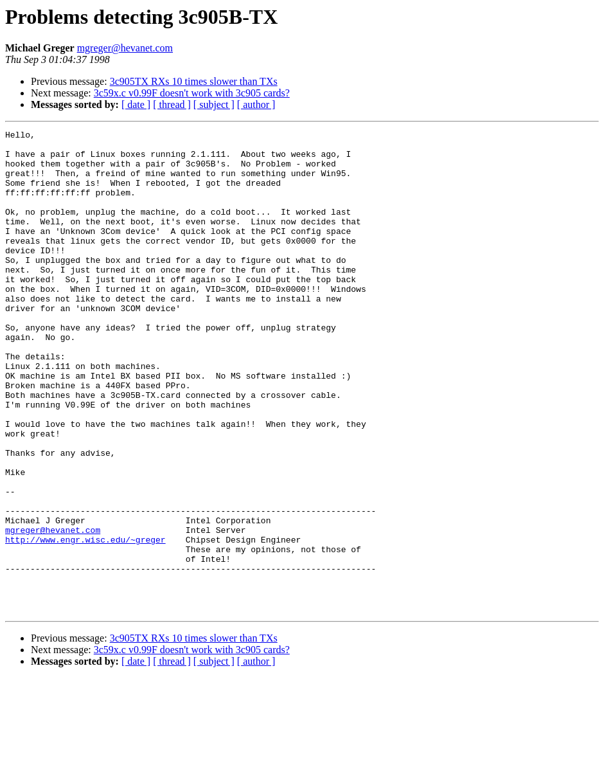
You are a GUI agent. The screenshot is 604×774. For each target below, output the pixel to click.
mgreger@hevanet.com (125, 47)
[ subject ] (214, 104)
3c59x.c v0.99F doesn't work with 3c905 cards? (192, 92)
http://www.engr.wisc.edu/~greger (85, 622)
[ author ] (256, 104)
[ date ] (135, 104)
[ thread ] (172, 104)
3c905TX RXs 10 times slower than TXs (194, 81)
